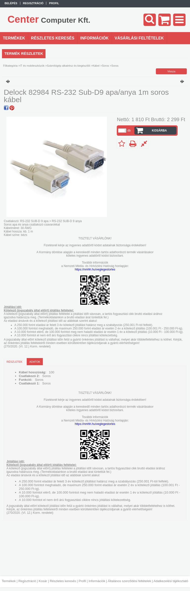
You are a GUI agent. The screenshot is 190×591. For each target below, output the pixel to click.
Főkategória (10, 65)
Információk (97, 581)
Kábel (96, 65)
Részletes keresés (63, 581)
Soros (105, 65)
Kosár (43, 581)
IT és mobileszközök (32, 65)
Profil (82, 581)
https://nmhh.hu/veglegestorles (95, 269)
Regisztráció (27, 581)
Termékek (9, 581)
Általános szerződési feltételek (129, 581)
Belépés (11, 3)
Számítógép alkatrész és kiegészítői (68, 65)
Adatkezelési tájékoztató (171, 581)
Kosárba (159, 130)
